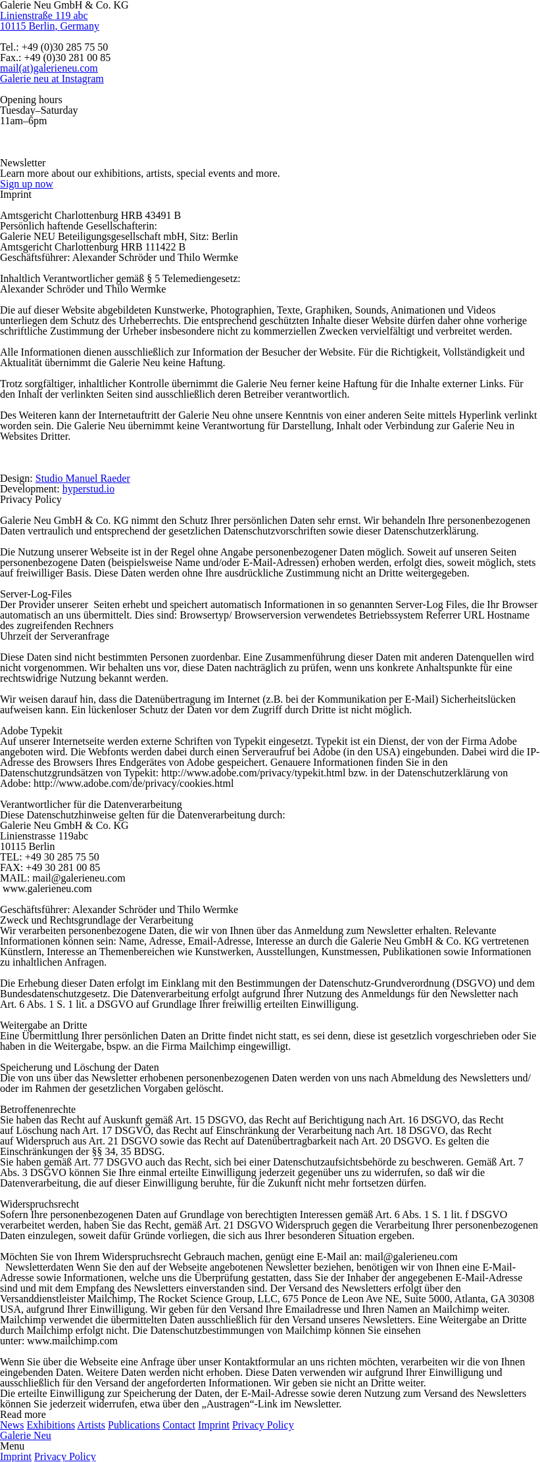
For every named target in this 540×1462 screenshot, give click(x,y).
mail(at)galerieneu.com (49, 68)
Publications (134, 1424)
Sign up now (26, 183)
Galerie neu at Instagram (52, 78)
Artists (91, 1424)
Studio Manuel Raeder (83, 478)
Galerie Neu (25, 1435)
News (12, 1424)
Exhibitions (50, 1424)
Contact (178, 1424)
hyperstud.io (88, 488)
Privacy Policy (263, 1424)
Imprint (214, 1424)
